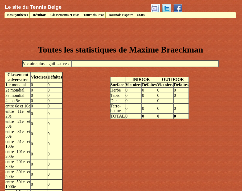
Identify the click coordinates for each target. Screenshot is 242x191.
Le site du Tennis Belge (33, 7)
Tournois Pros (93, 15)
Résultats (39, 15)
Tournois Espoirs (120, 15)
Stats (141, 15)
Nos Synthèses (17, 15)
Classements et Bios (64, 15)
